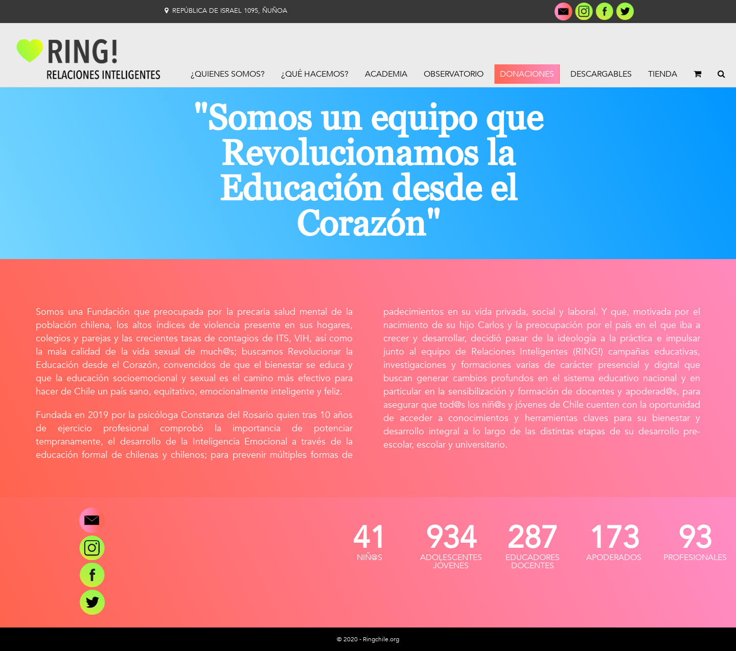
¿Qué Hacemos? (315, 74)
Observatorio (454, 74)
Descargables (601, 74)
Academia (386, 74)
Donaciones (527, 74)
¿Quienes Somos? (228, 74)
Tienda (662, 74)
